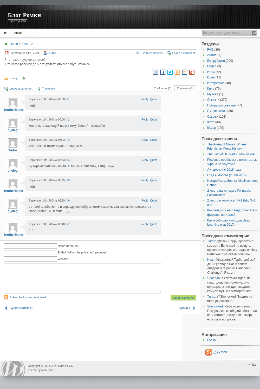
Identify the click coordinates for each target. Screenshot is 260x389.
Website (63, 258)
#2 (68, 119)
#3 (68, 139)
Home (6, 33)
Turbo (52, 53)
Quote (153, 99)
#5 (68, 180)
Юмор (26, 44)
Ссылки (212, 116)
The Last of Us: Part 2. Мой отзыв (231, 154)
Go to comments (152, 53)
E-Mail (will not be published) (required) (82, 252)
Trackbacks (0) (162, 88)
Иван (210, 259)
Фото (210, 122)
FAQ (210, 49)
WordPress (13, 368)
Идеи (211, 77)
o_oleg (13, 130)
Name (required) (68, 245)
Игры (210, 72)
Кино (210, 88)
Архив (18, 32)
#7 (68, 224)
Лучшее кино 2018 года (224, 169)
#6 (68, 200)
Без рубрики (216, 61)
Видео (211, 66)
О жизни (213, 100)
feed (220, 352)
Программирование (221, 105)
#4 (68, 160)
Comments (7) (185, 88)
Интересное (216, 83)
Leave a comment (183, 53)
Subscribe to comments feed (28, 303)
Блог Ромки (24, 15)
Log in (211, 340)
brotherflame (13, 110)
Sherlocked (215, 306)
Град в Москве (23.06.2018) (227, 175)
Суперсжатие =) (21, 314)
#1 (68, 99)
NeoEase (47, 370)
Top (253, 364)
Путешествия (216, 111)
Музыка (212, 94)
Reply (144, 99)
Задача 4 (184, 314)
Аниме (212, 55)
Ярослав (213, 278)
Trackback (48, 88)
